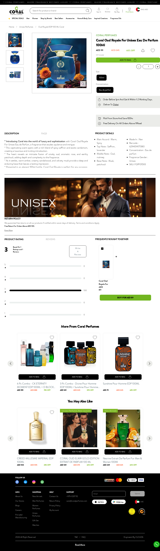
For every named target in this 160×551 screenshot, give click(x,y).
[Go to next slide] (149, 364)
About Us (18, 496)
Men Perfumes (38, 501)
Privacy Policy (54, 505)
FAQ (84, 537)
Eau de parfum (105, 90)
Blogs (17, 505)
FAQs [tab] (44, 133)
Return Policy (54, 501)
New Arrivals (37, 496)
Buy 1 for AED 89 (125, 297)
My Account (54, 510)
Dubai (116, 104)
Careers (18, 510)
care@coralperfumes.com (76, 501)
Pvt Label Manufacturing (21, 516)
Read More (80, 544)
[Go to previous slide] (11, 364)
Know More (8, 230)
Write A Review (77, 251)
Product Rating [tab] (13, 239)
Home (11, 26)
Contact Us (53, 496)
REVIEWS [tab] (50, 239)
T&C (76, 537)
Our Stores (19, 501)
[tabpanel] (47, 154)
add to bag (128, 60)
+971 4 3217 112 (72, 496)
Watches (35, 525)
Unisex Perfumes (26, 26)
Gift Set (35, 520)
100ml (101, 77)
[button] (16, 18)
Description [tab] (11, 133)
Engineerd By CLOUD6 (133, 537)
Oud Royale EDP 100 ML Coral (51, 26)
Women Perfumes (36, 507)
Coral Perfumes (106, 35)
